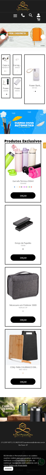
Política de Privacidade (18, 465)
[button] (2, 36)
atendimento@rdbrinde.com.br (34, 442)
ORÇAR (23, 195)
